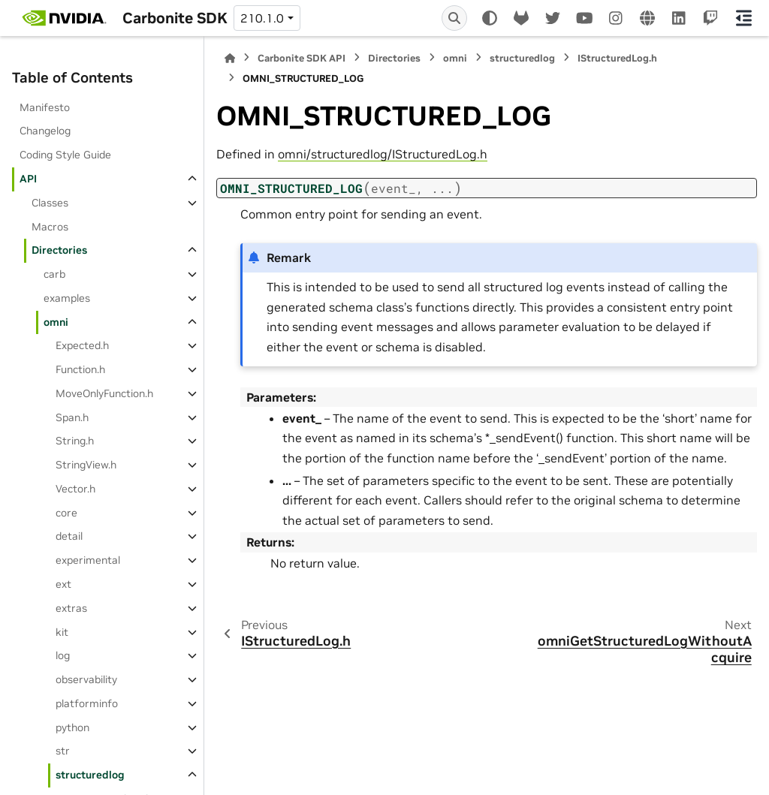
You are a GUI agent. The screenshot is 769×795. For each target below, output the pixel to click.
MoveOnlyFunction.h (104, 393)
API (28, 178)
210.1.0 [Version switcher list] (262, 18)
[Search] (454, 18)
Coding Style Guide (65, 154)
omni (56, 322)
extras (71, 608)
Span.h (72, 417)
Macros (50, 226)
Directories (59, 250)
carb (54, 274)
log (63, 655)
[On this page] (744, 18)
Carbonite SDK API (301, 58)
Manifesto (45, 107)
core (66, 512)
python (72, 727)
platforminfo (87, 703)
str (63, 750)
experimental (88, 560)
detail (69, 536)
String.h (75, 440)
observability (86, 679)
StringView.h (86, 464)
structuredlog (90, 774)
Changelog (45, 130)
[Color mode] (490, 18)
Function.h (80, 369)
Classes (50, 202)
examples (67, 298)
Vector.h (75, 488)
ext (63, 584)
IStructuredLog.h (617, 58)
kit (62, 632)
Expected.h (82, 345)
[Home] (230, 58)
